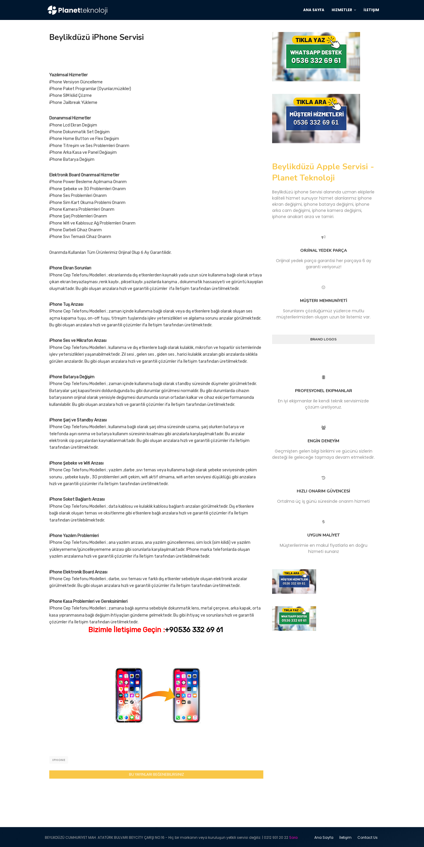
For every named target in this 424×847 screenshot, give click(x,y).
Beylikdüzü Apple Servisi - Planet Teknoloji (323, 172)
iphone (58, 759)
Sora (293, 836)
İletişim (345, 836)
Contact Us (367, 836)
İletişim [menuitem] (371, 9)
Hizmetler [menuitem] (342, 9)
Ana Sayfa (323, 836)
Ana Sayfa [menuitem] (313, 9)
